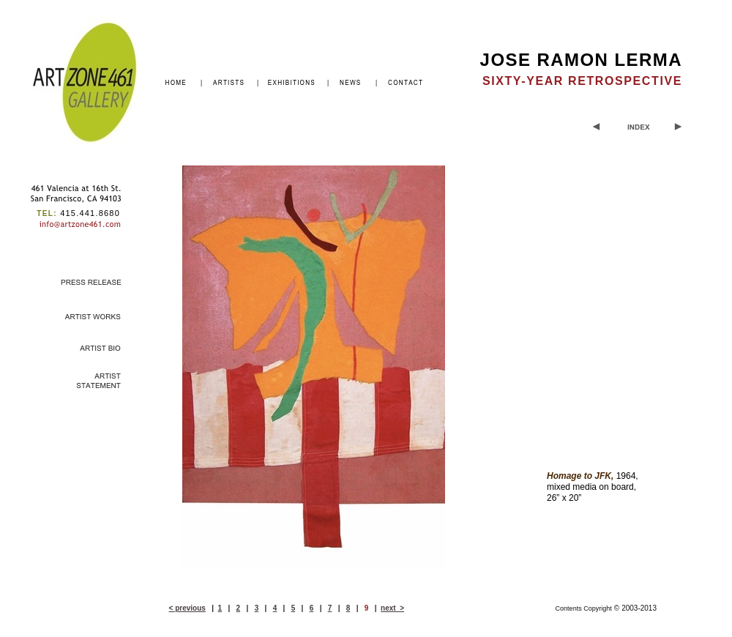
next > (392, 608)
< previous (187, 608)
